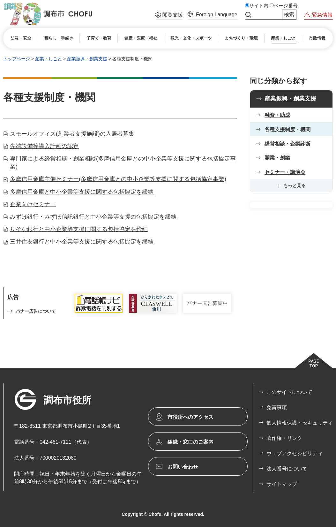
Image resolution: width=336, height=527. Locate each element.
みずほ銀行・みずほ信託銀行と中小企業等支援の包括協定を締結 (93, 217)
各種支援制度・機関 (287, 129)
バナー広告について (36, 311)
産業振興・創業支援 (87, 58)
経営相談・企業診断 (287, 144)
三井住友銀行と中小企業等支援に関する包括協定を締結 (81, 241)
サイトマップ (281, 484)
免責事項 (276, 407)
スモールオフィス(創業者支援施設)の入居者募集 (72, 134)
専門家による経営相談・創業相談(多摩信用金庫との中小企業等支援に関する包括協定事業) (123, 162)
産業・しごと (48, 58)
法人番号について (286, 468)
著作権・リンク (284, 438)
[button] (169, 15)
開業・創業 (277, 158)
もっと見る (294, 185)
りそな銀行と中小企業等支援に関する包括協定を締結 (79, 229)
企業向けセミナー (33, 204)
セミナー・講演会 (285, 172)
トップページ (16, 58)
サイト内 (258, 5)
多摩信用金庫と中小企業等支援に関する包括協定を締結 (81, 192)
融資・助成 (277, 115)
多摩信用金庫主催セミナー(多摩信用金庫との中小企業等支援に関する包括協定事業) (118, 179)
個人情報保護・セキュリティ (299, 422)
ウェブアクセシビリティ (294, 453)
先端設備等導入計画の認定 (44, 146)
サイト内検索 (248, 15)
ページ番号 (286, 5)
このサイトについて (289, 392)
